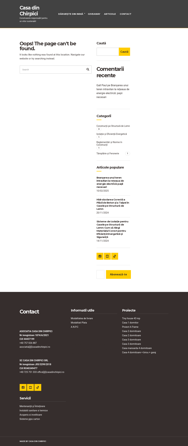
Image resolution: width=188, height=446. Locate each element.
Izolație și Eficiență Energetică (112, 134)
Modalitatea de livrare (82, 318)
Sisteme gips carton (30, 419)
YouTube (107, 256)
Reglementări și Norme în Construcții (109, 143)
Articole (110, 14)
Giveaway (94, 14)
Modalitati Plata (79, 322)
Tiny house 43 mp (131, 318)
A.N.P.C (74, 327)
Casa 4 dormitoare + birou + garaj (139, 352)
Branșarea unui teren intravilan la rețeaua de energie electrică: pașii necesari (110, 182)
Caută (101, 43)
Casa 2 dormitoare (131, 331)
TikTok (114, 256)
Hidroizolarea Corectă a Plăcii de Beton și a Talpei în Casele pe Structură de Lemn (113, 204)
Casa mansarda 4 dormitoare (137, 348)
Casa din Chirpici (29, 11)
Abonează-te (118, 274)
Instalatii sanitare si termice (34, 410)
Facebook (100, 256)
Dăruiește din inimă (70, 14)
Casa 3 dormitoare (131, 339)
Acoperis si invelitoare (31, 414)
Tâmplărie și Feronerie (108, 153)
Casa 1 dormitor (130, 322)
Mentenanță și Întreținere (32, 406)
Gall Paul (102, 85)
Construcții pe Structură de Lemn (113, 126)
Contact (125, 14)
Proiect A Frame (130, 327)
